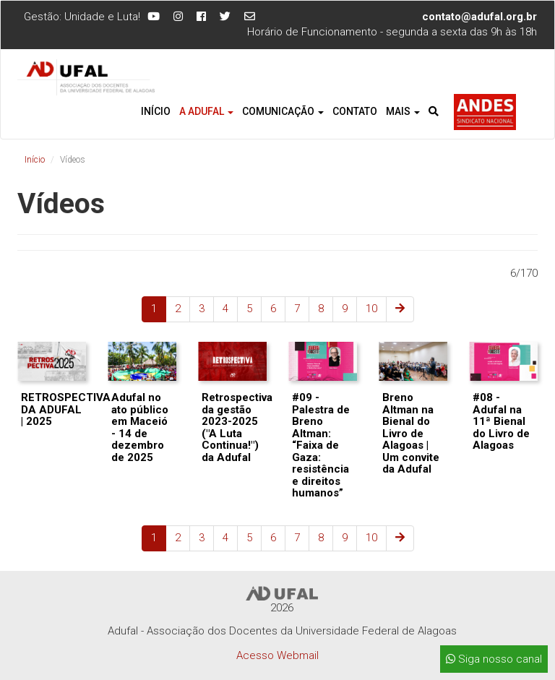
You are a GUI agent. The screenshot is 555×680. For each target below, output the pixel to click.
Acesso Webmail (277, 655)
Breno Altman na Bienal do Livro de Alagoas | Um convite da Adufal (410, 433)
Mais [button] (403, 111)
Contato (354, 111)
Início (156, 111)
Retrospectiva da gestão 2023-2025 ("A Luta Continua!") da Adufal (237, 427)
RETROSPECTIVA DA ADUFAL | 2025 (66, 409)
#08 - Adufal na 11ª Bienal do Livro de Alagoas (501, 421)
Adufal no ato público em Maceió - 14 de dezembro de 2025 (139, 427)
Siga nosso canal (494, 659)
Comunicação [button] (283, 111)
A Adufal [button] (206, 111)
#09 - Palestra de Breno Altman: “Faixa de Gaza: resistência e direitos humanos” (321, 445)
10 (371, 308)
